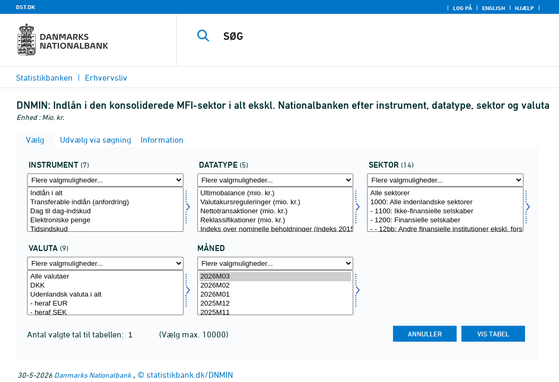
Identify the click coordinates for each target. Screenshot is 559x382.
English (493, 8)
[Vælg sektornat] (445, 209)
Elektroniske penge (105, 220)
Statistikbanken (44, 77)
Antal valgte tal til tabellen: (76, 334)
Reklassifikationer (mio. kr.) (275, 220)
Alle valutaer (105, 276)
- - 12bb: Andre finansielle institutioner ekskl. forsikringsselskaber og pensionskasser (445, 229)
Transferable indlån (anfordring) (105, 202)
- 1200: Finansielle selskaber (445, 220)
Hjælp (524, 8)
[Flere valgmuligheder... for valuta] (105, 263)
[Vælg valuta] (105, 292)
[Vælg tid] (275, 292)
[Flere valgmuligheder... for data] (275, 180)
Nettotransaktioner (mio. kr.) (275, 211)
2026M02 (275, 285)
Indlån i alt (105, 193)
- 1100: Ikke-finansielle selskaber (445, 211)
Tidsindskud (105, 229)
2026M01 (275, 294)
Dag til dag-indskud (105, 211)
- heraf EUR (105, 303)
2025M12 (275, 303)
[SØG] (370, 36)
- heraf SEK (105, 312)
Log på (462, 8)
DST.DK (25, 7)
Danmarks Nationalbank (92, 374)
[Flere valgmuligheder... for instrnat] (105, 180)
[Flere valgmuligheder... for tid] (275, 263)
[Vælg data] (275, 209)
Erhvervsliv (106, 77)
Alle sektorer (445, 193)
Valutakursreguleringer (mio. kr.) (275, 202)
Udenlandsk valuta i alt (105, 294)
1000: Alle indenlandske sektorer (445, 202)
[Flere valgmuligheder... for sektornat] (445, 180)
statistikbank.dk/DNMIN (189, 374)
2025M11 (275, 312)
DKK (105, 285)
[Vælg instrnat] (105, 209)
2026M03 (275, 276)
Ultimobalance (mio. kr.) (275, 193)
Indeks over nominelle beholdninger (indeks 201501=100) (275, 229)
